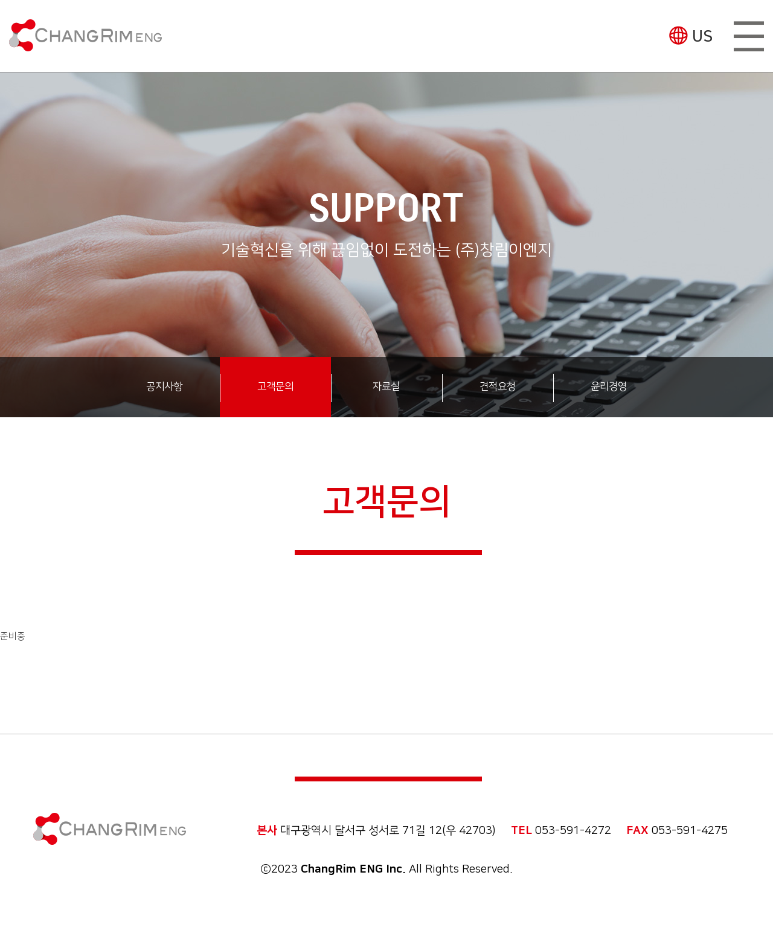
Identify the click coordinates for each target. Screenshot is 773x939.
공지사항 (164, 386)
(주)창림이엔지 (85, 35)
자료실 (386, 386)
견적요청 (498, 386)
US (702, 36)
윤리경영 (609, 386)
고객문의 (275, 386)
